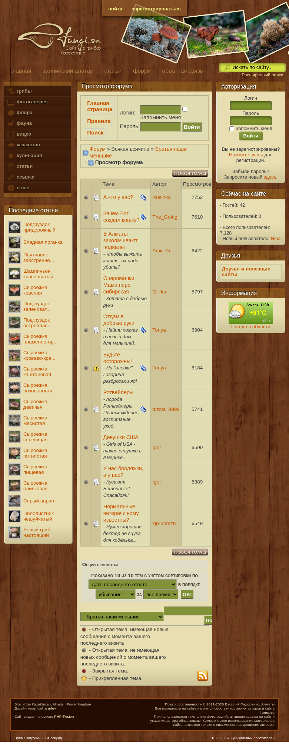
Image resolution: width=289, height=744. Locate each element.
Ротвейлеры (118, 392)
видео (18, 134)
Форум (98, 149)
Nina (275, 238)
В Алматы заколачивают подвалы (120, 240)
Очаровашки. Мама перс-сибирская (119, 285)
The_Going (164, 217)
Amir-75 (161, 250)
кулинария (24, 155)
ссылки (20, 177)
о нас (17, 188)
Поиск (95, 133)
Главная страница (99, 106)
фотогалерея (27, 102)
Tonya (159, 330)
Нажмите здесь (246, 154)
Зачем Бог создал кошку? (121, 216)
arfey (52, 708)
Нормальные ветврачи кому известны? (121, 513)
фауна (19, 123)
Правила (98, 121)
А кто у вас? (118, 197)
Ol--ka (159, 292)
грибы (19, 91)
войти (115, 8)
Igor (156, 447)
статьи (19, 166)
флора (19, 112)
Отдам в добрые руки (118, 319)
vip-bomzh (164, 523)
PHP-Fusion (64, 716)
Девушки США (121, 437)
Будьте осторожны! (117, 358)
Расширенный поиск (262, 74)
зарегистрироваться (156, 8)
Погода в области (250, 326)
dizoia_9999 (166, 409)
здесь (270, 177)
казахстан (23, 145)
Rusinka (161, 197)
